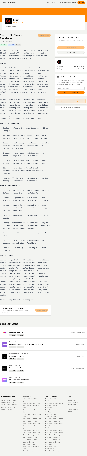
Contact (70, 412)
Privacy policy (73, 409)
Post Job (81, 2)
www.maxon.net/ (18, 22)
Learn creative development (67, 2)
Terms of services (74, 407)
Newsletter (71, 400)
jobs (31, 403)
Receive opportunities (71, 92)
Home (48, 2)
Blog (53, 2)
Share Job (71, 52)
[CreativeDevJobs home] (9, 3)
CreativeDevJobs (8, 397)
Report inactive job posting (71, 107)
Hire (54, 403)
